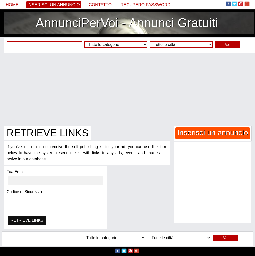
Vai (227, 44)
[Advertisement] (127, 89)
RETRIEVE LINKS (27, 220)
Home (12, 4)
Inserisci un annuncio (53, 4)
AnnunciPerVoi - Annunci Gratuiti (127, 23)
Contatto (100, 4)
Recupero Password (146, 4)
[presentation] (34, 202)
